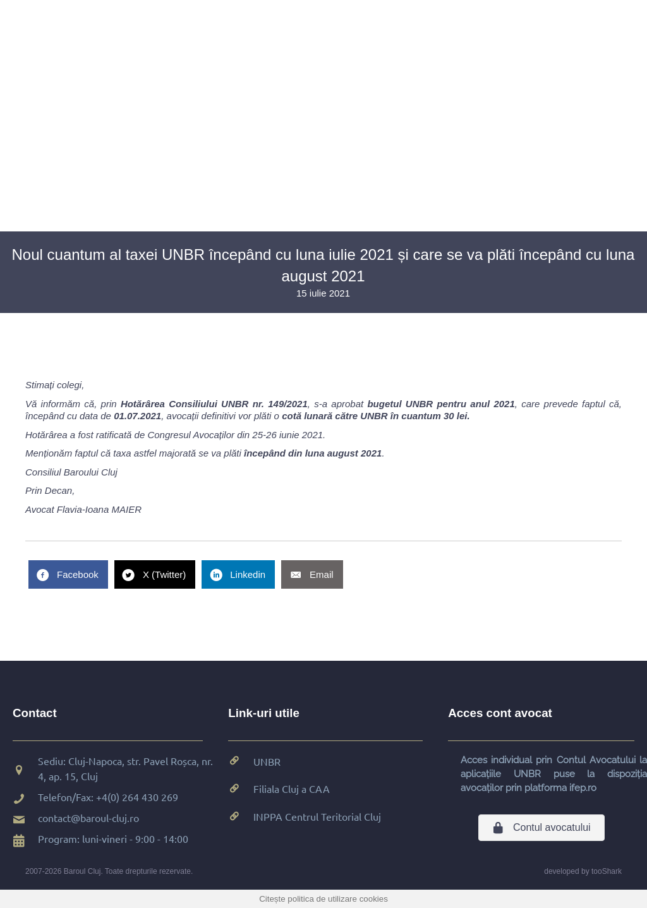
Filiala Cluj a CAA (291, 788)
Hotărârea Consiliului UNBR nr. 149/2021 (214, 403)
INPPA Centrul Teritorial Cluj (317, 816)
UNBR (267, 761)
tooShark (606, 871)
